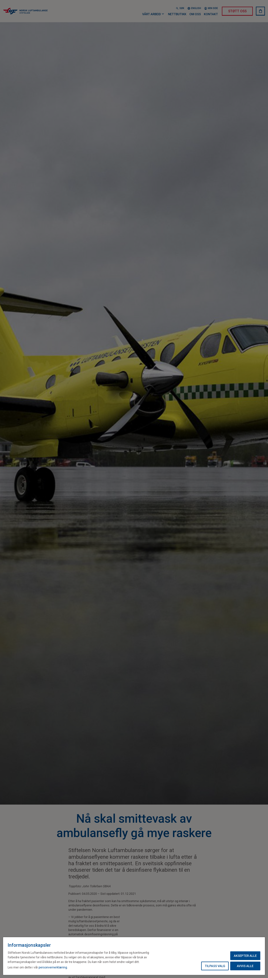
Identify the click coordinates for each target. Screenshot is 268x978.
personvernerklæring (53, 967)
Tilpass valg (215, 966)
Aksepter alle (245, 955)
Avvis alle (245, 966)
